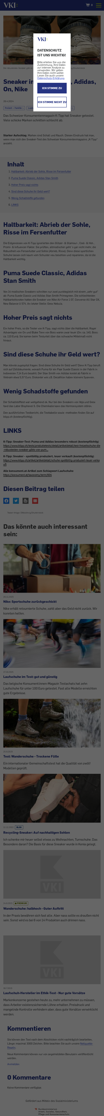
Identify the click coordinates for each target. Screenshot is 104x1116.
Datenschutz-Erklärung (50, 78)
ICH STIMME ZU (52, 88)
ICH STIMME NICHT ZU (52, 102)
